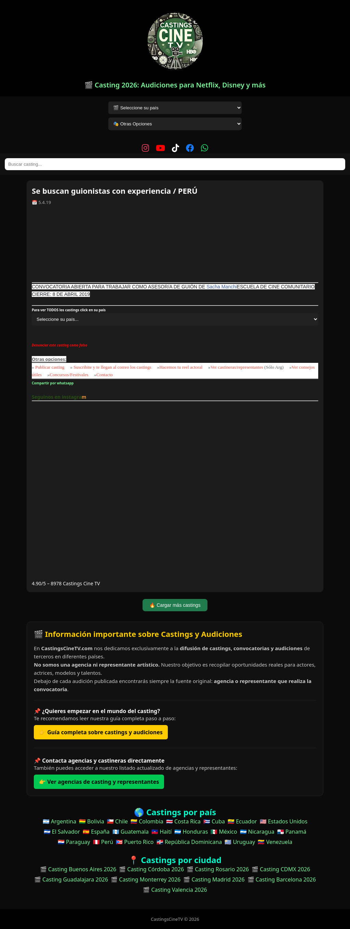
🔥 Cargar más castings (174, 605)
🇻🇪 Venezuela (275, 842)
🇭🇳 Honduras (191, 831)
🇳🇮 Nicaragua (257, 831)
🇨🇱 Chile (117, 821)
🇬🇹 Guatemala (130, 831)
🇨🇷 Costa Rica (183, 821)
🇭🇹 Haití (161, 831)
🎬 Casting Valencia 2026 (175, 889)
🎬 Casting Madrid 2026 (213, 879)
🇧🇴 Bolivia (91, 821)
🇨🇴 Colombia (147, 821)
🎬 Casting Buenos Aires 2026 (78, 869)
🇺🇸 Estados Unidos (284, 821)
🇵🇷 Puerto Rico (134, 842)
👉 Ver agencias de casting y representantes (99, 781)
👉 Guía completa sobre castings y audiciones (101, 732)
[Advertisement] (175, 246)
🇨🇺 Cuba (214, 821)
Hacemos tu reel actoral (180, 367)
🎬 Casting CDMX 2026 (281, 869)
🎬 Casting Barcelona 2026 (281, 879)
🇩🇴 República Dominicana (189, 842)
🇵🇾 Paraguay (74, 842)
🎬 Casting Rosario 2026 (218, 869)
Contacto (104, 374)
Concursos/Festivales (69, 374)
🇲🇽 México (224, 831)
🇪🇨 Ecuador (242, 821)
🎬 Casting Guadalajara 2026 (71, 879)
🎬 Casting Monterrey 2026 (145, 879)
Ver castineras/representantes (237, 367)
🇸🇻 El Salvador (62, 831)
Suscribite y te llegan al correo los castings (112, 367)
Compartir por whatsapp (53, 383)
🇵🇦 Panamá (292, 831)
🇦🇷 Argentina (59, 821)
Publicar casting (50, 367)
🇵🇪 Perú (103, 842)
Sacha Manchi (221, 286)
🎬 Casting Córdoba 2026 (151, 869)
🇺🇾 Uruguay (240, 842)
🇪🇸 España (96, 831)
